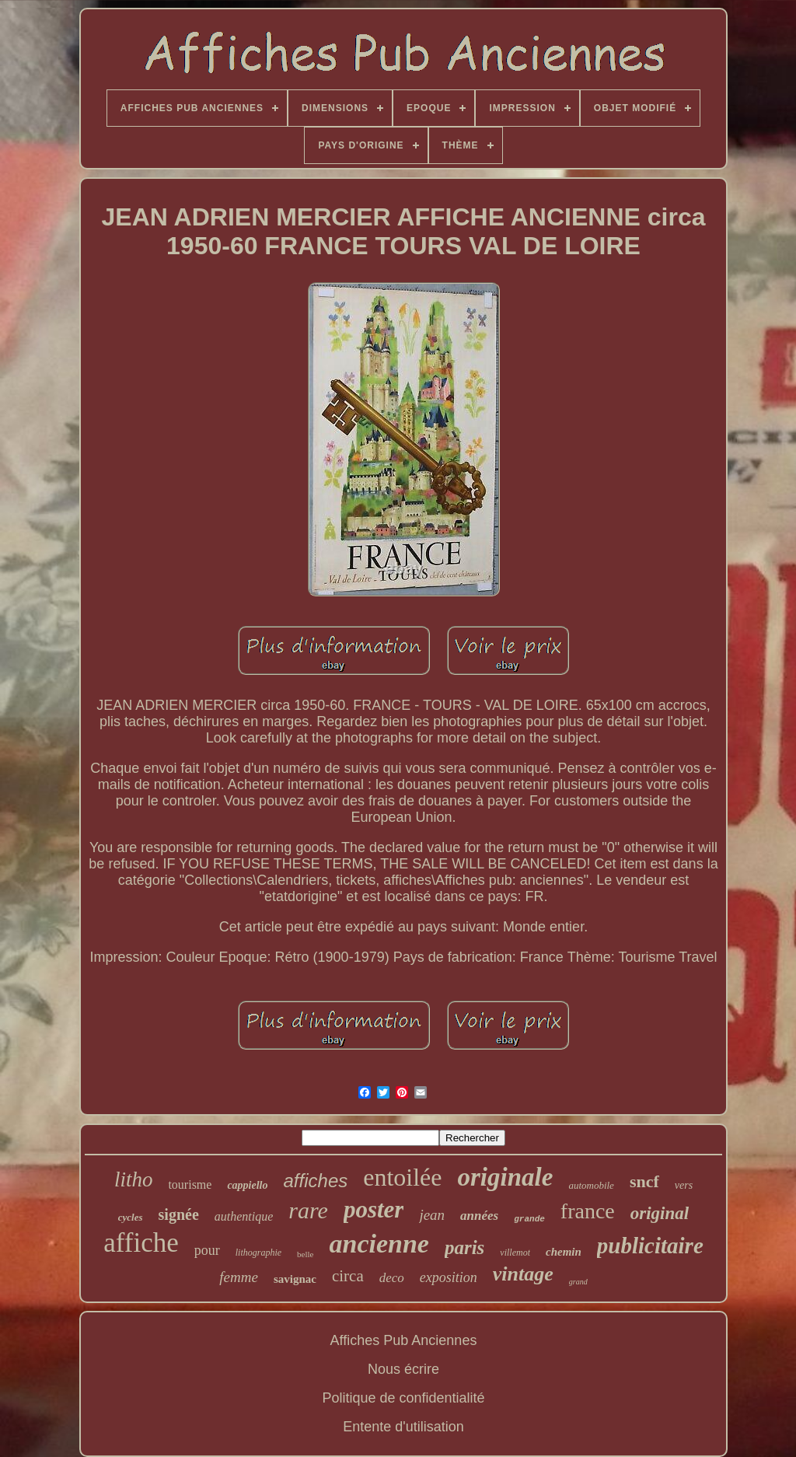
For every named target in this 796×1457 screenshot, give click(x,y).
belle (305, 1254)
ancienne (378, 1243)
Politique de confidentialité (403, 1398)
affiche (141, 1243)
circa (348, 1276)
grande (529, 1219)
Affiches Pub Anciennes (403, 1340)
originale (505, 1177)
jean (432, 1215)
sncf (644, 1181)
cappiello (247, 1185)
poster (374, 1209)
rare (308, 1210)
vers (684, 1185)
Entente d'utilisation (403, 1426)
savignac (295, 1279)
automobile (591, 1185)
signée (179, 1214)
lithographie (258, 1252)
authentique (244, 1216)
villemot (515, 1252)
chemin (563, 1252)
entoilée (402, 1177)
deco (391, 1277)
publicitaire (650, 1245)
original (659, 1213)
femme (238, 1277)
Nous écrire (403, 1369)
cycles (130, 1217)
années (479, 1215)
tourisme (189, 1184)
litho (133, 1179)
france (587, 1211)
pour (207, 1250)
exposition (448, 1277)
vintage (523, 1274)
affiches (316, 1180)
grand (578, 1281)
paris (464, 1247)
